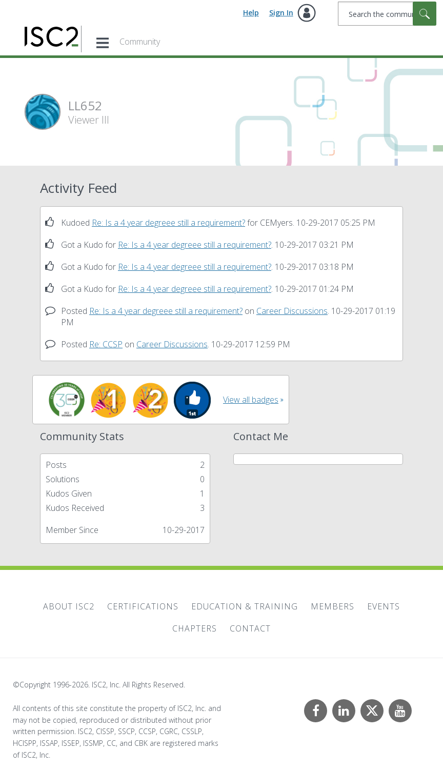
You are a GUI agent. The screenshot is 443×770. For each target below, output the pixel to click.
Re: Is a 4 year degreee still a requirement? (168, 222)
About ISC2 (68, 606)
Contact (250, 628)
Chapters (194, 628)
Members (332, 606)
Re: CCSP (106, 344)
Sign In (281, 12)
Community (139, 41)
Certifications (142, 606)
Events (383, 606)
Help (251, 12)
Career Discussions (292, 311)
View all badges (250, 399)
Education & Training (244, 606)
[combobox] (387, 14)
